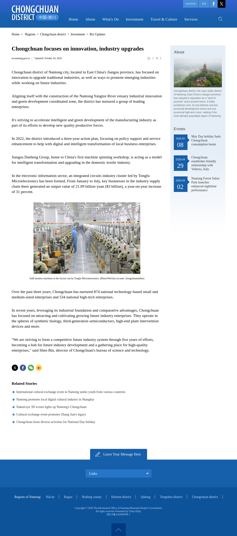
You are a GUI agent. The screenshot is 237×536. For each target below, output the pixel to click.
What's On (110, 19)
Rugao (68, 497)
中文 (204, 3)
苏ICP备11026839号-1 (118, 514)
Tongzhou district (171, 497)
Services (191, 19)
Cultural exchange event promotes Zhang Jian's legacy (51, 414)
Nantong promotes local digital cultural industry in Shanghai (55, 399)
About (90, 19)
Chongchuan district (53, 34)
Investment (134, 19)
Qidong (145, 497)
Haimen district (121, 497)
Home (73, 19)
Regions (30, 34)
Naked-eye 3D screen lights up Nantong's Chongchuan (51, 407)
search (220, 19)
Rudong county (92, 497)
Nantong (191, 3)
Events (179, 128)
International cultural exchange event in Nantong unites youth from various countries (71, 392)
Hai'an (50, 497)
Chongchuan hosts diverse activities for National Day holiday (55, 422)
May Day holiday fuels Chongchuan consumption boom (206, 140)
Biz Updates (97, 34)
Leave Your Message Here (122, 454)
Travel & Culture (163, 19)
